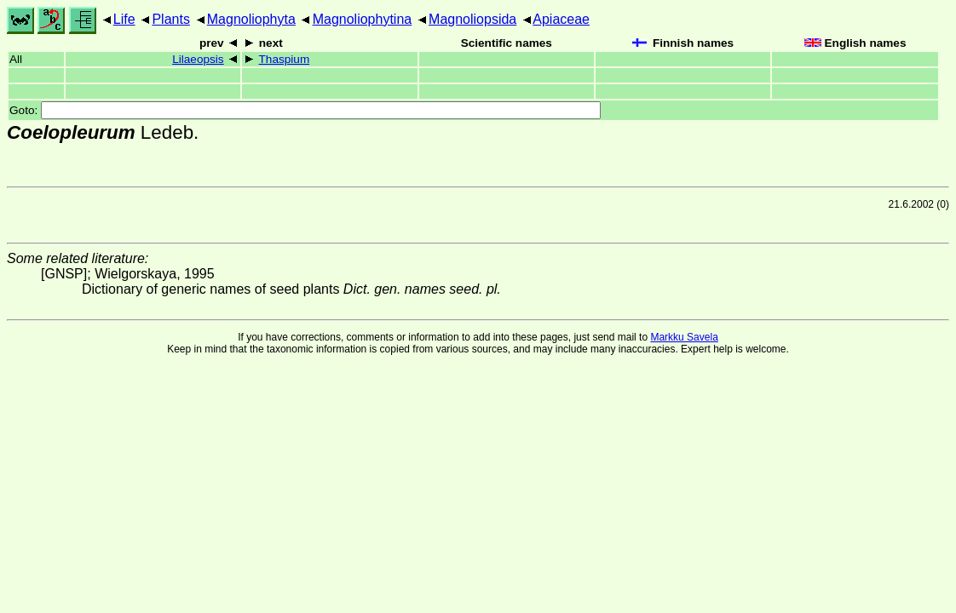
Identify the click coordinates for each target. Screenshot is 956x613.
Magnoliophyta (251, 19)
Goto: (305, 110)
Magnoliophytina (362, 19)
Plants (170, 19)
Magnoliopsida (472, 19)
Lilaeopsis (197, 59)
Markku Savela (683, 337)
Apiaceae (561, 19)
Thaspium (284, 59)
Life (124, 19)
